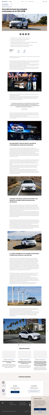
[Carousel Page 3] (20, 344)
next (47, 330)
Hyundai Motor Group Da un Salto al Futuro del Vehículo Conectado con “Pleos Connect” (24, 362)
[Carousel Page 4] (21, 344)
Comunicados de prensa (12, 404)
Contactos (11, 51)
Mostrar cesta (43, 1)
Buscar (45, 1)
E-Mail (20, 34)
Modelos (22, 1)
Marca (26, 1)
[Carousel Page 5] (22, 344)
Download (40, 90)
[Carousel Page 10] (28, 344)
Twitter (26, 34)
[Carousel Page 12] (30, 344)
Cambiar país (46, 1)
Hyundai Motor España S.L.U (23, 404)
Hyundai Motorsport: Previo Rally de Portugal (8, 362)
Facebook (23, 34)
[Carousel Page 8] (26, 344)
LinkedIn (28, 34)
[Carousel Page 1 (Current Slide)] (18, 344)
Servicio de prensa (30, 1)
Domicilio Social (26, 411)
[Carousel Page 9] (27, 344)
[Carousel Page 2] (19, 344)
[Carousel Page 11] (29, 344)
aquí (40, 405)
